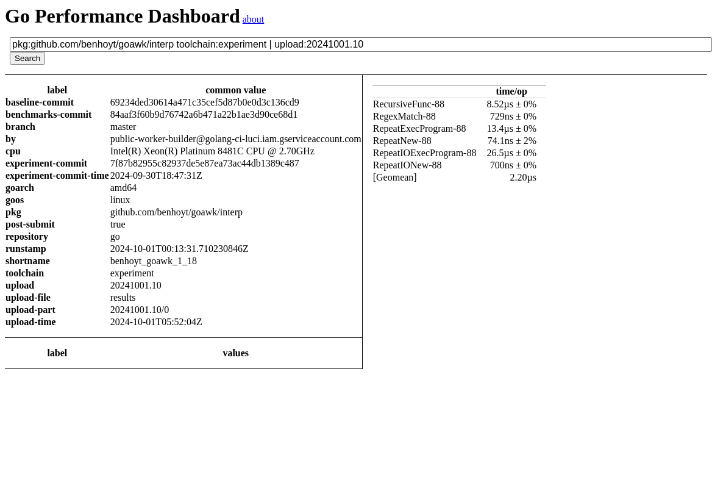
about (254, 19)
